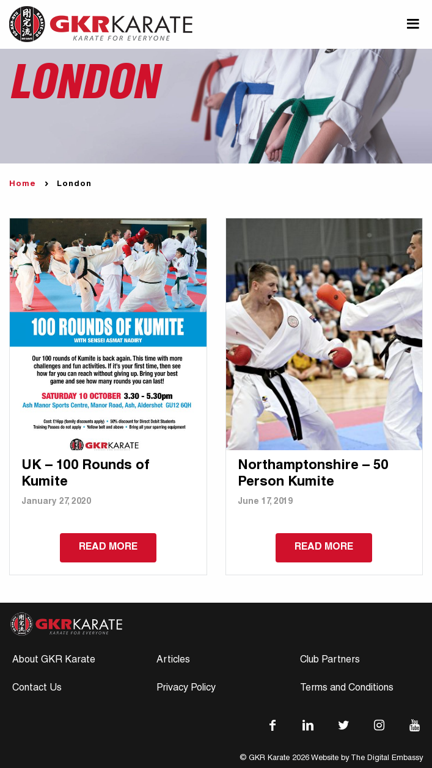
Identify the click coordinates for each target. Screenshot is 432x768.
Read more (108, 548)
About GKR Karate (53, 661)
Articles (173, 661)
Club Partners (330, 661)
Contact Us (37, 689)
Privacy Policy (186, 689)
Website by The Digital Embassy (367, 759)
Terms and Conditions (347, 689)
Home (22, 184)
